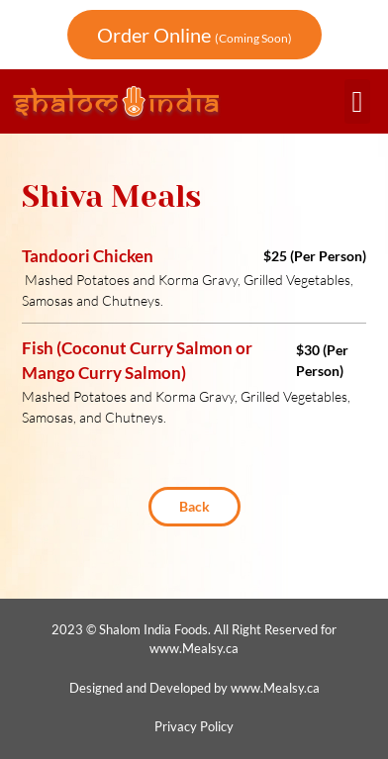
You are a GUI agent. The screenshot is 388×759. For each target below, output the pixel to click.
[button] (357, 101)
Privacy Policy (194, 726)
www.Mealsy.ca (194, 648)
